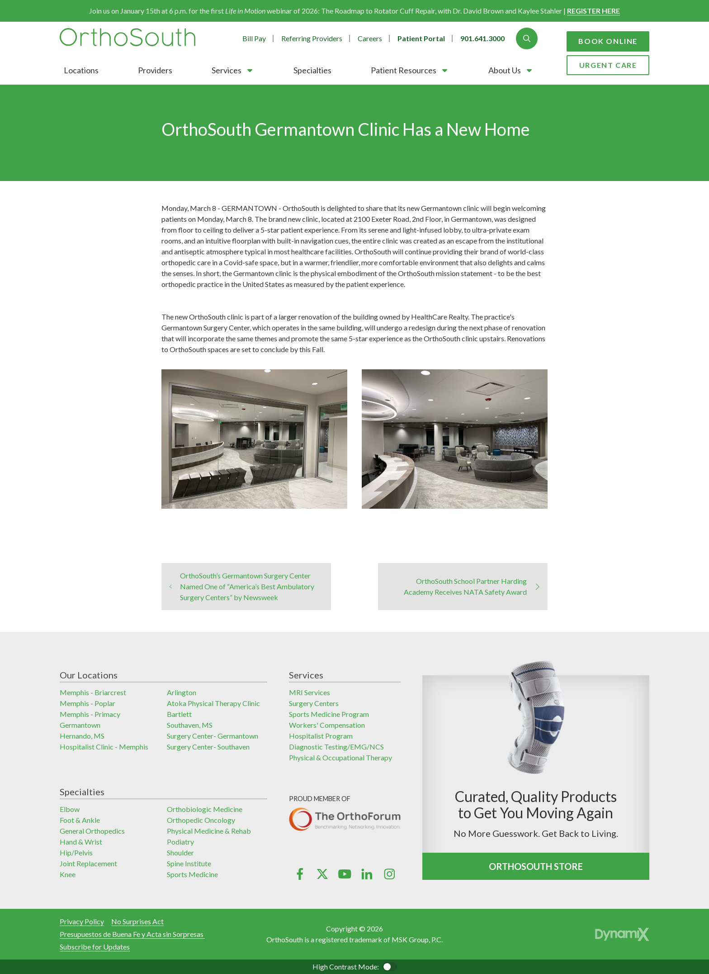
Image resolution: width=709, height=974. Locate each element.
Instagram (389, 874)
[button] (233, 70)
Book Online (608, 41)
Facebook (300, 874)
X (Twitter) (322, 874)
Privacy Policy (82, 921)
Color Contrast (390, 966)
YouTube (344, 874)
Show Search (527, 38)
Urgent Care (608, 65)
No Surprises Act (137, 921)
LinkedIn (367, 874)
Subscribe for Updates (95, 946)
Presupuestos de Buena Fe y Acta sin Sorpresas (132, 934)
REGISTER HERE (593, 10)
